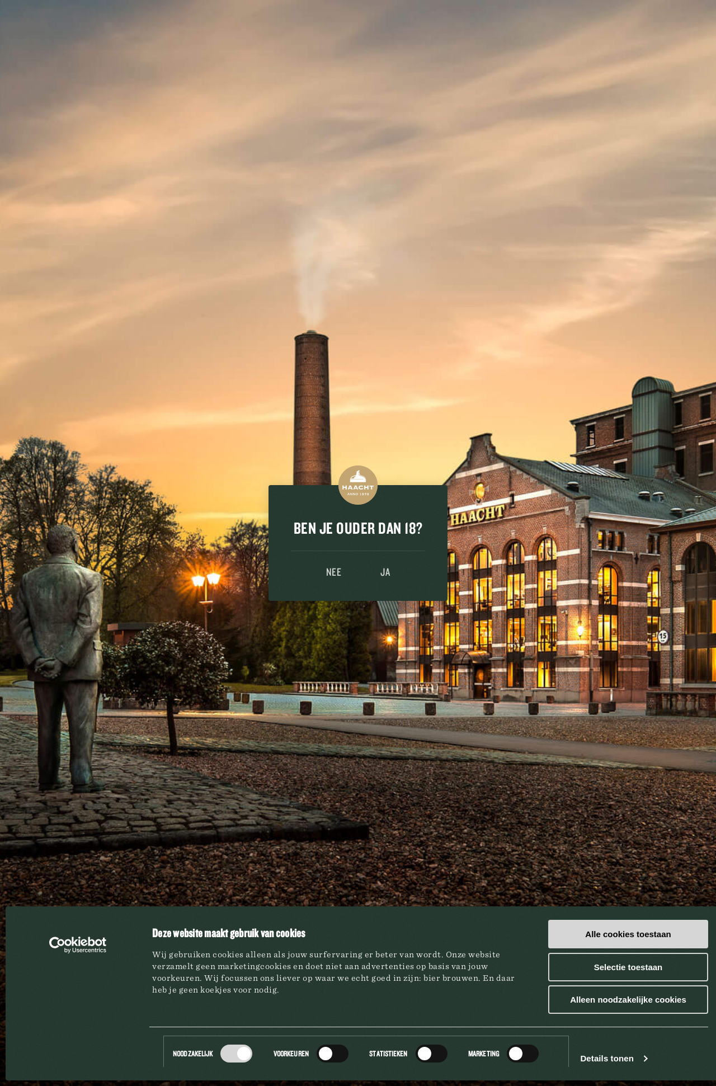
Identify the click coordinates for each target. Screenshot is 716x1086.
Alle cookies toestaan (628, 934)
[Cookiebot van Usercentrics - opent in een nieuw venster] (78, 945)
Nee (334, 572)
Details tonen (606, 1058)
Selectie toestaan (628, 967)
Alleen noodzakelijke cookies (628, 999)
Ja (385, 572)
